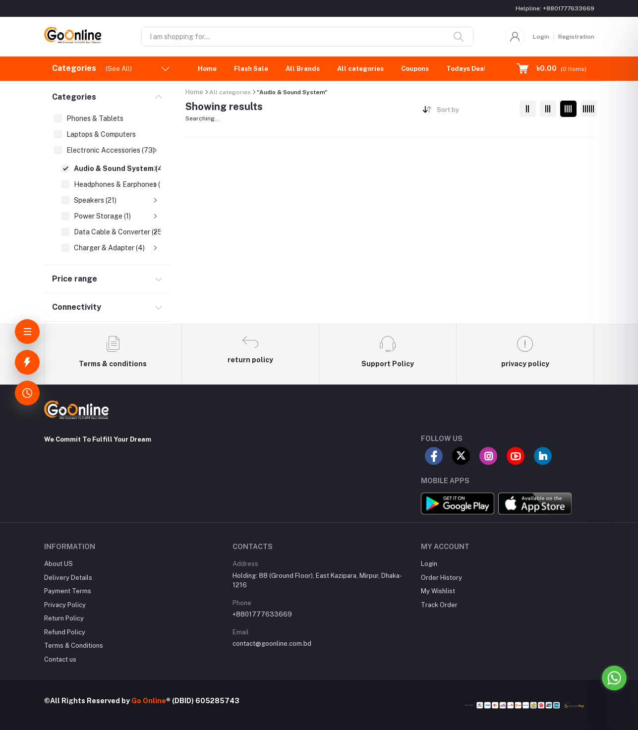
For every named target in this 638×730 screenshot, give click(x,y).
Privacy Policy (65, 605)
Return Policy (64, 618)
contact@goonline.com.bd (271, 643)
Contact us (60, 659)
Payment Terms (67, 591)
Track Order (439, 605)
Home (207, 68)
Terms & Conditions (73, 645)
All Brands (303, 68)
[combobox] (474, 111)
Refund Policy (64, 632)
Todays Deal (466, 68)
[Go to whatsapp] (614, 678)
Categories (74, 97)
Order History (441, 577)
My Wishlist (438, 591)
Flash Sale (251, 68)
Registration (576, 36)
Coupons (415, 68)
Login (541, 36)
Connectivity (76, 307)
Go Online (148, 701)
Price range (74, 278)
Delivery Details (68, 577)
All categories (360, 68)
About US (58, 563)
